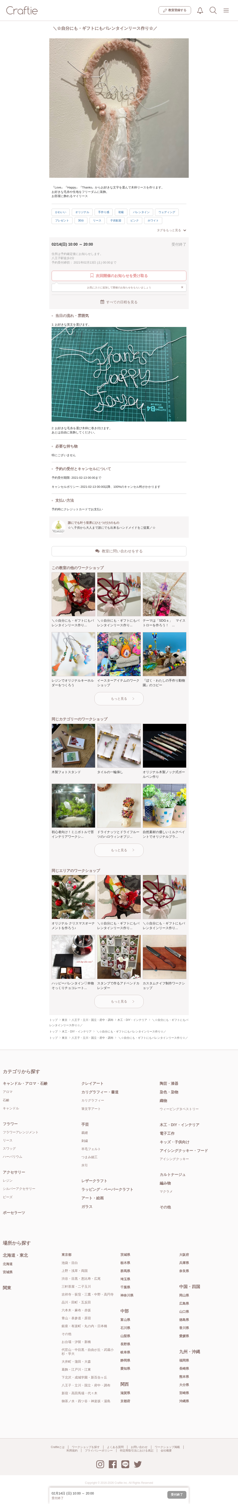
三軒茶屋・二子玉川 (76, 1286)
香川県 (184, 1328)
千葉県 (125, 1287)
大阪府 (184, 1255)
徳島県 (184, 1320)
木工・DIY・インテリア (179, 1125)
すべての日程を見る (119, 302)
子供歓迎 (115, 220)
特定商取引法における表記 (136, 1450)
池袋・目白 (70, 1263)
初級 (121, 212)
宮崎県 (184, 1393)
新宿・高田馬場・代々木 (79, 1393)
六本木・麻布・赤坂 (76, 1310)
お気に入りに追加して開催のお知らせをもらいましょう (135, 287)
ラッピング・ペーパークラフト (107, 1189)
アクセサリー (14, 1172)
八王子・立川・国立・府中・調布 (86, 1385)
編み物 (165, 1183)
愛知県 (125, 1368)
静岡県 (125, 1360)
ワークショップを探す (86, 1447)
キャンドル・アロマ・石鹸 (25, 1083)
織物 (163, 1101)
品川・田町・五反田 (76, 1302)
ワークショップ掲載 (167, 1447)
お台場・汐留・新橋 (76, 1342)
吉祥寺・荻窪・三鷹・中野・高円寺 (88, 1294)
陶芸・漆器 (169, 1083)
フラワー (10, 1124)
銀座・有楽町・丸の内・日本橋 (84, 1326)
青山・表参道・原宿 (76, 1318)
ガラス (87, 1207)
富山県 (125, 1320)
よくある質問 (115, 1447)
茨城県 (125, 1255)
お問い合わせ (139, 1447)
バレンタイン (141, 212)
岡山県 (184, 1295)
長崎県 (184, 1368)
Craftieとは (58, 1447)
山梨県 (125, 1336)
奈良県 (184, 1271)
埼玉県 (125, 1279)
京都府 (125, 1401)
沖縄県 (184, 1401)
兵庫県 (184, 1263)
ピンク (134, 220)
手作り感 (103, 212)
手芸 (85, 1124)
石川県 (125, 1328)
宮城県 (8, 1272)
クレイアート (92, 1083)
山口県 (184, 1311)
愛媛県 (184, 1336)
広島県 (184, 1303)
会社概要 (166, 1450)
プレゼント (62, 220)
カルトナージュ (173, 1175)
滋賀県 (125, 1393)
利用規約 (72, 1450)
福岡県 (184, 1360)
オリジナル (82, 212)
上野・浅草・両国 (75, 1271)
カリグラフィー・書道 (100, 1092)
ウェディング (167, 212)
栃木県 (125, 1263)
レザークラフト (94, 1181)
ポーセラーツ (14, 1213)
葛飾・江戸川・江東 (76, 1369)
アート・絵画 (92, 1198)
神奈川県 (126, 1295)
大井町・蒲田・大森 (76, 1361)
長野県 (125, 1344)
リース (97, 220)
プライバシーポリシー (99, 1450)
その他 (165, 1207)
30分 (81, 220)
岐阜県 (125, 1352)
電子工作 (167, 1133)
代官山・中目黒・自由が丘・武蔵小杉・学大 (88, 1352)
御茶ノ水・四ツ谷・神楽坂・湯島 (86, 1401)
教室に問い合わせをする (119, 551)
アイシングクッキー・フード (184, 1151)
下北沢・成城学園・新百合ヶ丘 (84, 1377)
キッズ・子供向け (174, 1142)
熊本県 (184, 1377)
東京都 (66, 1255)
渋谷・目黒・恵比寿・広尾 (81, 1278)
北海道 (8, 1264)
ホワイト (153, 220)
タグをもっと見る (171, 230)
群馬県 (125, 1271)
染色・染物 (169, 1092)
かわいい (60, 212)
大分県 (184, 1385)
